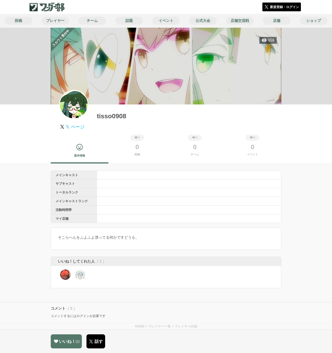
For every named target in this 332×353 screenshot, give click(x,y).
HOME (140, 326)
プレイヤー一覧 (159, 326)
